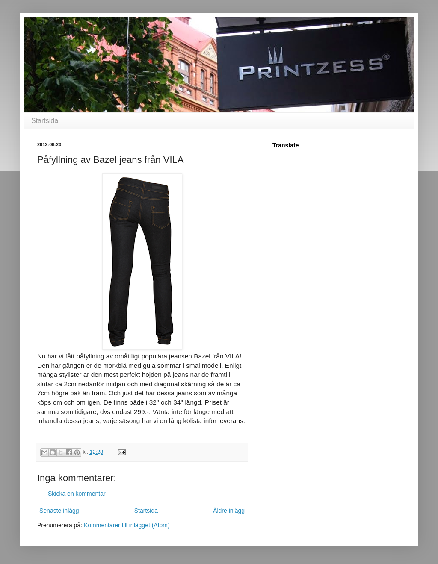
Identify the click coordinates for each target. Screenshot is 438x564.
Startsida (44, 120)
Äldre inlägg (229, 510)
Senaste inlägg (59, 510)
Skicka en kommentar (77, 493)
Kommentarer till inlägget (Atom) (127, 525)
